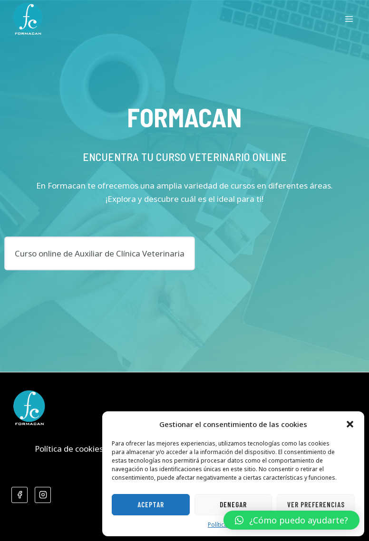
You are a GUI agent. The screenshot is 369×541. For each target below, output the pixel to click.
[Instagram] (43, 495)
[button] (350, 424)
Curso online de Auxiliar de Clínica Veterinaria (99, 253)
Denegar (233, 504)
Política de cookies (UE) (78, 448)
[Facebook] (19, 495)
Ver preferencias (316, 504)
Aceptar (150, 504)
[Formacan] (27, 19)
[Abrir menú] (349, 18)
